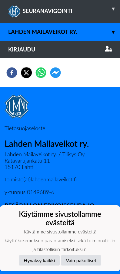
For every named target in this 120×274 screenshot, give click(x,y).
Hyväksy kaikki (39, 260)
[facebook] (11, 72)
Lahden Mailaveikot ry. (64, 32)
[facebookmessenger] (55, 72)
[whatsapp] (40, 72)
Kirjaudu (60, 49)
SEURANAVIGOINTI (64, 9)
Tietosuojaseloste (25, 128)
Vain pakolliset (81, 260)
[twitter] (26, 72)
